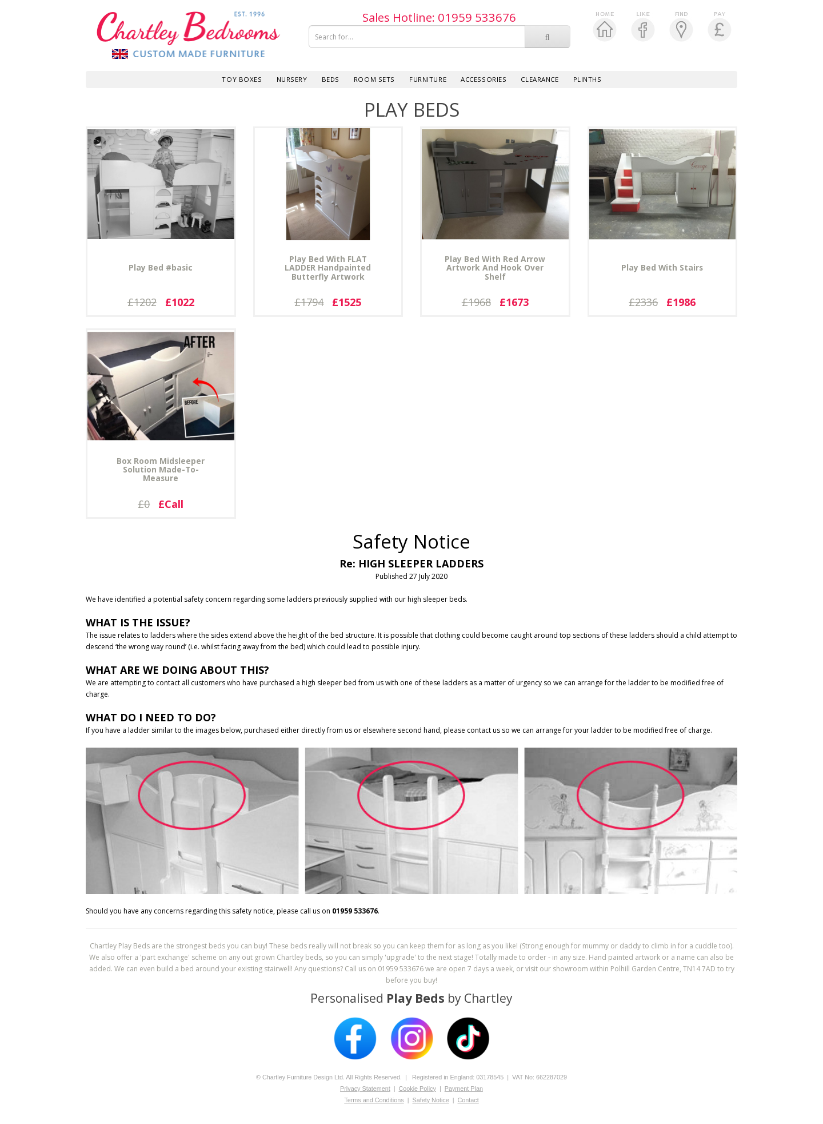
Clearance (539, 79)
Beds (330, 79)
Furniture (427, 79)
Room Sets (374, 79)
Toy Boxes (242, 79)
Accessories (483, 79)
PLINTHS (587, 79)
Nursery (292, 79)
